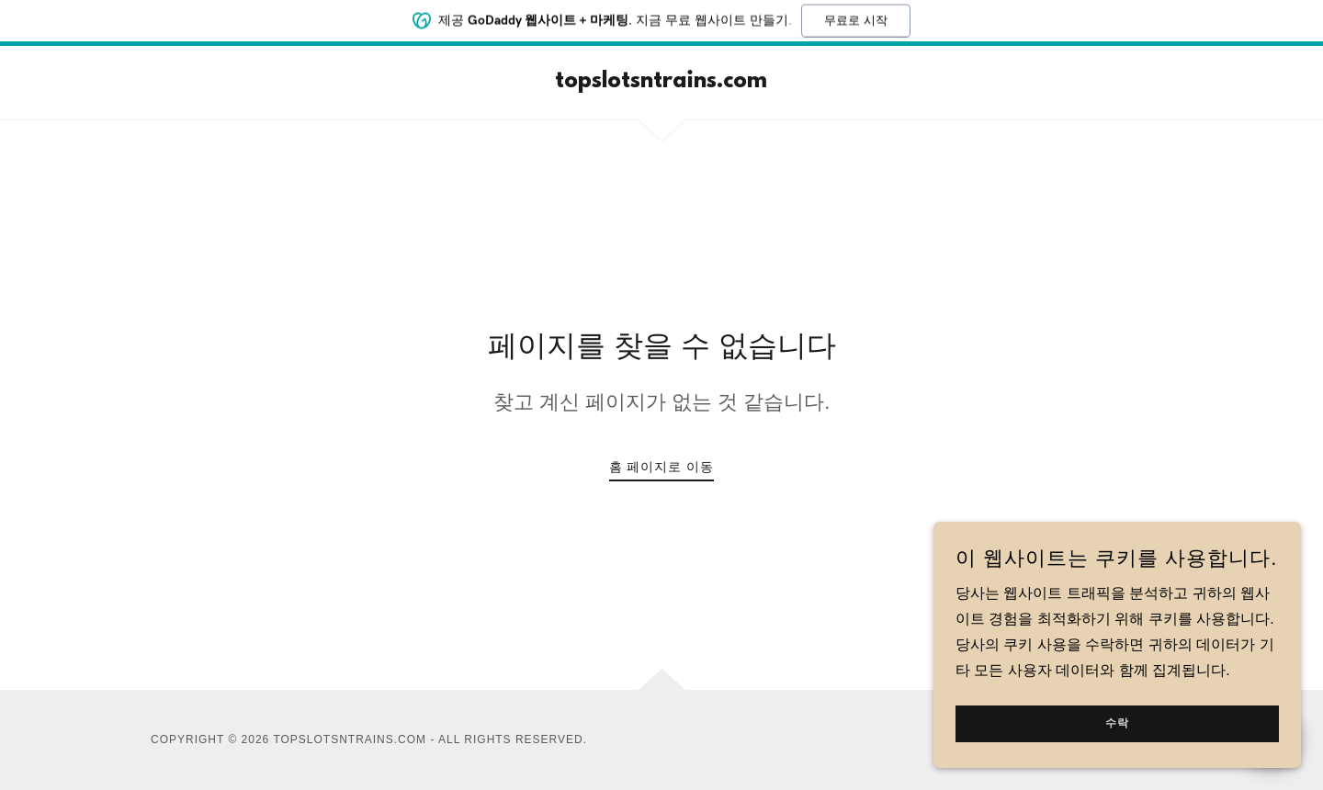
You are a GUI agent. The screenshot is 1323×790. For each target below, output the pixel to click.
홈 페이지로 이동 (662, 466)
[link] (661, 82)
